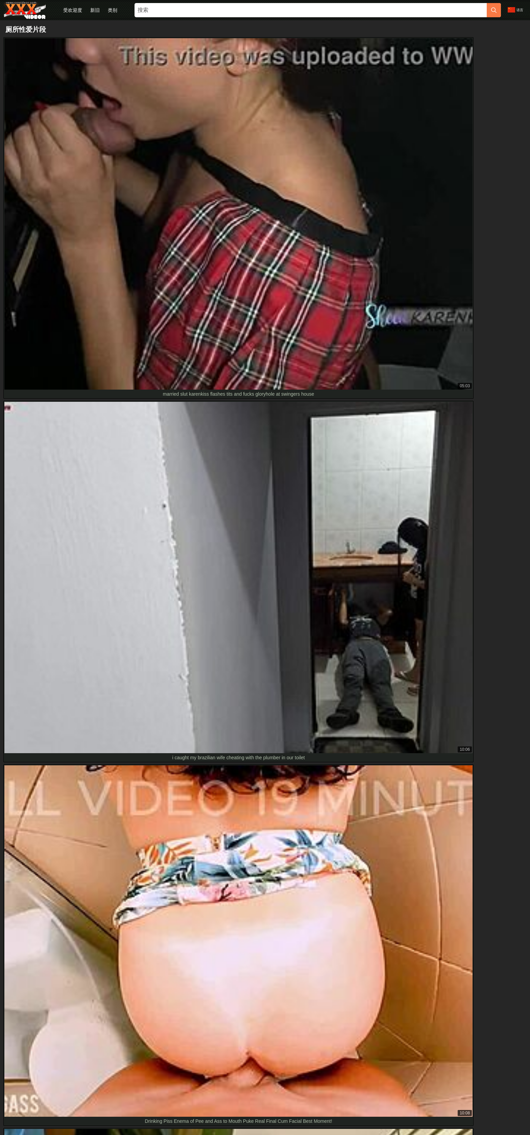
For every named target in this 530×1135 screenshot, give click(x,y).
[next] (349, 784)
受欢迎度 (72, 10)
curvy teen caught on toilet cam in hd (47, 952)
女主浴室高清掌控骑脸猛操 (36, 967)
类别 (112, 10)
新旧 (95, 10)
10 (333, 783)
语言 (515, 10)
